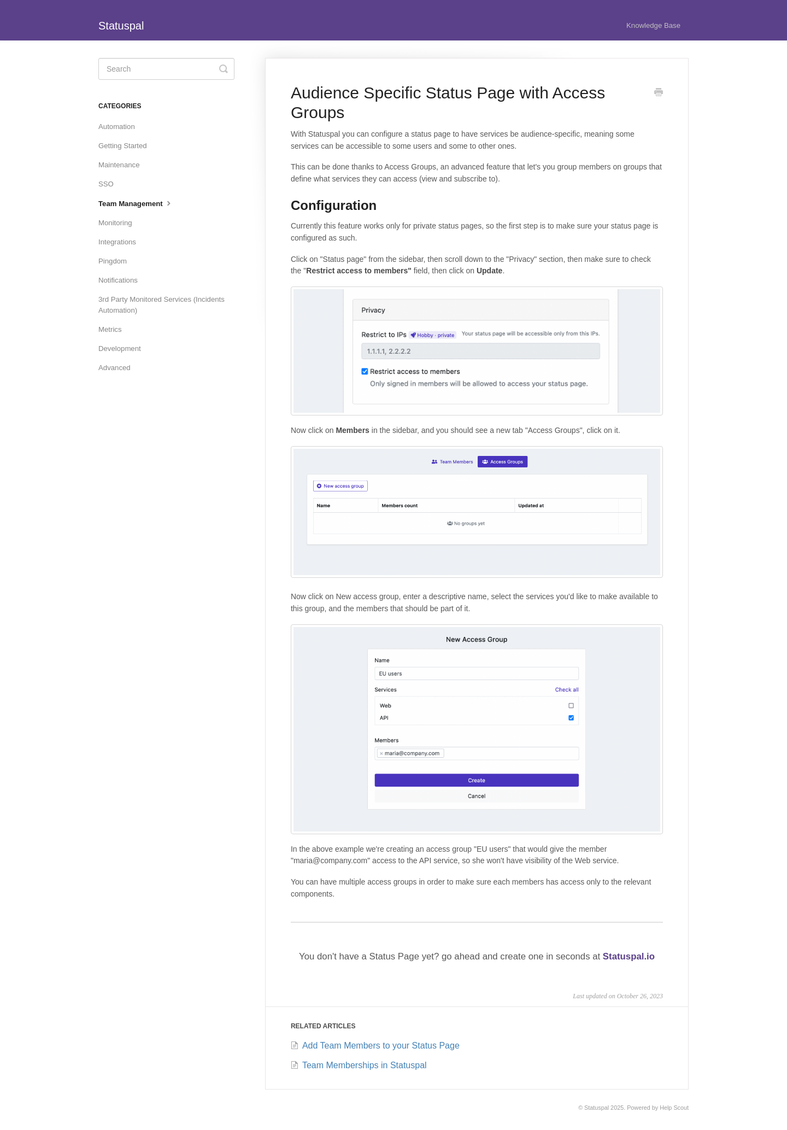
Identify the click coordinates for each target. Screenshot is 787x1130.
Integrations (117, 242)
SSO (106, 184)
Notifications (118, 280)
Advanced (114, 368)
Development (119, 348)
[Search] (166, 69)
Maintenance (119, 165)
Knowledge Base (653, 25)
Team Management (135, 203)
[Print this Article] (658, 93)
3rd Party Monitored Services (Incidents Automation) (161, 304)
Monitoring (115, 223)
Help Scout (674, 1107)
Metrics (110, 329)
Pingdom (112, 261)
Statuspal (596, 1107)
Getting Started (122, 146)
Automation (116, 126)
